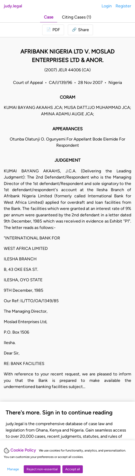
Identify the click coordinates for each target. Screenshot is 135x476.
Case (48, 17)
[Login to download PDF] (53, 29)
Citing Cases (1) (76, 17)
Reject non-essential (42, 469)
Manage (13, 469)
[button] (80, 29)
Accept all (72, 469)
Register (123, 5)
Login (107, 5)
